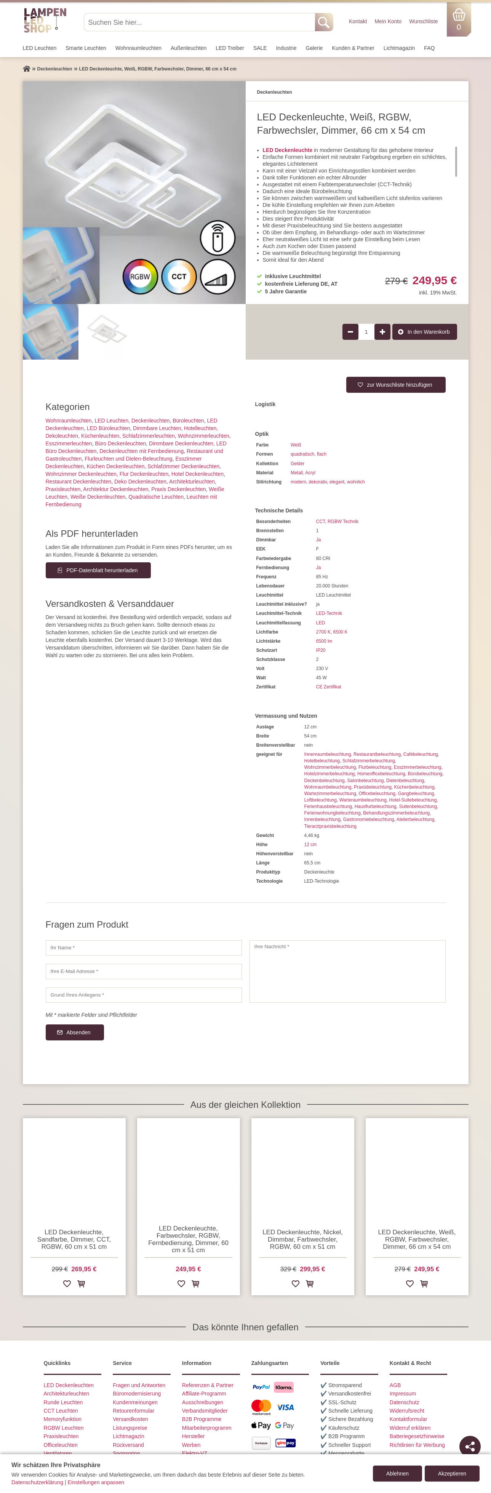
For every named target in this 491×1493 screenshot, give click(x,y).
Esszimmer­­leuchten (69, 443)
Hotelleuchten (200, 428)
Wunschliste (423, 21)
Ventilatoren (58, 1453)
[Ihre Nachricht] (347, 971)
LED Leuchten (40, 48)
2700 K (323, 632)
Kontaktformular (408, 1419)
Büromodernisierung (137, 1394)
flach (321, 454)
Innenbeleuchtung (322, 819)
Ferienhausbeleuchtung (328, 806)
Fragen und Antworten (139, 1385)
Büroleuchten (188, 421)
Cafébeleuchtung (420, 754)
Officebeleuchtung (377, 793)
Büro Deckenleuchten (120, 443)
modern (298, 482)
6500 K (340, 632)
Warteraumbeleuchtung (363, 800)
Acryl (310, 472)
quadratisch (302, 454)
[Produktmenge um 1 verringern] (350, 332)
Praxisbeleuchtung (373, 787)
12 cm (310, 844)
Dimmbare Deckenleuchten (181, 443)
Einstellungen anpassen (96, 1482)
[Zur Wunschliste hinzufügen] (67, 1285)
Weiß (296, 445)
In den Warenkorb (429, 332)
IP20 (321, 650)
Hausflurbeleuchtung (376, 806)
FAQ (429, 48)
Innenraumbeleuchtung (327, 754)
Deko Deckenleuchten (140, 481)
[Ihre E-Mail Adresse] (144, 971)
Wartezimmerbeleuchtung (330, 793)
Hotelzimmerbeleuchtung (329, 773)
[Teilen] (470, 1446)
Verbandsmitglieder (205, 1411)
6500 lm (324, 641)
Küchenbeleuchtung (414, 787)
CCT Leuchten (61, 1411)
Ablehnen (397, 1474)
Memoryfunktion (63, 1419)
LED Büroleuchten (108, 428)
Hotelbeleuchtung (322, 760)
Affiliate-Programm (204, 1394)
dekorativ (318, 482)
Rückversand (128, 1445)
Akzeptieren (452, 1474)
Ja (318, 539)
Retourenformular (133, 1411)
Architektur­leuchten (192, 481)
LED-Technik (329, 613)
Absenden (79, 1032)
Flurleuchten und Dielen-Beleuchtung (128, 459)
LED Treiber (230, 48)
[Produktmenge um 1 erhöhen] (382, 332)
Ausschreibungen (202, 1402)
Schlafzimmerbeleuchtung (368, 760)
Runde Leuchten (63, 1402)
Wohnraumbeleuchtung (328, 787)
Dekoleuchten (62, 436)
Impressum (403, 1394)
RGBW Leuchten (64, 1428)
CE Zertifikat (328, 687)
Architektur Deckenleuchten (115, 489)
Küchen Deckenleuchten (116, 466)
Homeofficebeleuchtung (381, 773)
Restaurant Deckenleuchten (79, 481)
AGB (395, 1385)
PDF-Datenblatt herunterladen (102, 570)
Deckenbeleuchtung (324, 780)
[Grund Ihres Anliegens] (144, 995)
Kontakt (358, 21)
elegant (336, 482)
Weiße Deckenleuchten (97, 497)
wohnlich (356, 482)
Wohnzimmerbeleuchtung (330, 767)
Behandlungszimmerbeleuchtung (396, 813)
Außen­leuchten (188, 48)
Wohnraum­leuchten (138, 48)
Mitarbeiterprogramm (207, 1428)
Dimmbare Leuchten (157, 428)
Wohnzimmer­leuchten (203, 436)
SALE (260, 48)
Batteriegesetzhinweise (417, 1436)
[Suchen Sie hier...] (200, 22)
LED (320, 623)
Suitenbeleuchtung (418, 806)
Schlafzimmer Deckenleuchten (183, 466)
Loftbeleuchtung (320, 800)
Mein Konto (387, 21)
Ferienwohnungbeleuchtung (332, 813)
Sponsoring (126, 1453)
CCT (320, 521)
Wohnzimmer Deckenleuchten (81, 474)
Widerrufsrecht (407, 1411)
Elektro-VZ (194, 1453)
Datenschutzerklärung (37, 1482)
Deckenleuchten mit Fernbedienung (141, 451)
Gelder (297, 463)
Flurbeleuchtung (374, 767)
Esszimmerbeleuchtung (417, 767)
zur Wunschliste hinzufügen (399, 385)
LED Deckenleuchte (288, 150)
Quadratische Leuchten (156, 497)
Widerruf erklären (410, 1428)
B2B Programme (201, 1419)
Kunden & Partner (353, 48)
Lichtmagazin (399, 48)
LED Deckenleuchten (69, 1385)
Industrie (286, 48)
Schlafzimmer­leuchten (148, 436)
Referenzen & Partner (208, 1385)
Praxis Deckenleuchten (178, 489)
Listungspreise (130, 1428)
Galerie (314, 48)
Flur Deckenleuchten (144, 474)
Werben (191, 1445)
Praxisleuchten (63, 489)
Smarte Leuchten (86, 48)
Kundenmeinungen (135, 1402)
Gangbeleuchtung (416, 793)
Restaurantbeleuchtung (377, 754)
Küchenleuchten (100, 436)
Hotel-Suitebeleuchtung (413, 800)
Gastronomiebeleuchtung (368, 819)
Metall (297, 472)
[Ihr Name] (144, 947)
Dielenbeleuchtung (405, 780)
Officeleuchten (61, 1445)
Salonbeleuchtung (365, 780)
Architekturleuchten (67, 1394)
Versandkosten (130, 1419)
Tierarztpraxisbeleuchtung (330, 826)
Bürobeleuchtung (425, 773)
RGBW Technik (343, 521)
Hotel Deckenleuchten (197, 474)
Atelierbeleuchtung (415, 819)
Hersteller (193, 1436)
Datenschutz (404, 1402)
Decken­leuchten (150, 421)
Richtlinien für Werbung (417, 1445)
